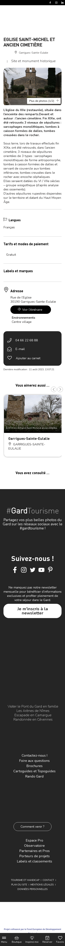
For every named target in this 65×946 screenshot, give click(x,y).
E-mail (20, 349)
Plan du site (19, 884)
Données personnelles (33, 889)
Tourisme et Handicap (25, 880)
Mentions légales (42, 884)
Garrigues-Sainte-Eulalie (29, 438)
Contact (48, 880)
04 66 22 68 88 (26, 340)
